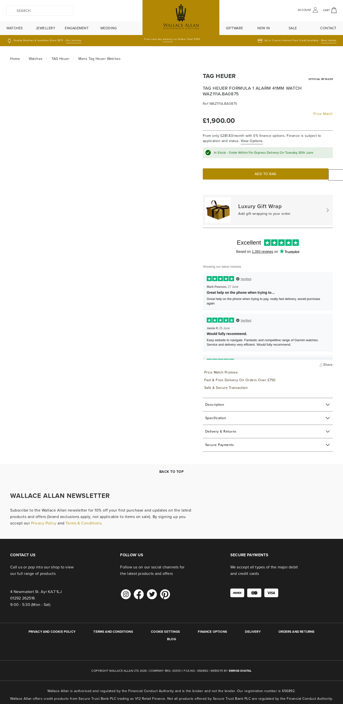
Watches (14, 28)
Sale (293, 28)
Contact (328, 28)
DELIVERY (252, 629)
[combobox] (39, 11)
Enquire (305, 174)
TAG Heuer (61, 58)
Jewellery (46, 28)
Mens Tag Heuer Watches (99, 58)
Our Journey (73, 40)
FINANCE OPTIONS (212, 629)
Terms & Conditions (83, 521)
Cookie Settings (165, 629)
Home (15, 58)
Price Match (323, 113)
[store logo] (171, 17)
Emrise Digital (240, 668)
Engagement (77, 28)
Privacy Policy (44, 521)
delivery (167, 39)
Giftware (234, 28)
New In (263, 28)
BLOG (171, 636)
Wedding (108, 28)
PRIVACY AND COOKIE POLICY (52, 629)
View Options (252, 140)
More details (329, 40)
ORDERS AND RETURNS (296, 629)
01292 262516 (22, 596)
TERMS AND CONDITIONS (113, 629)
